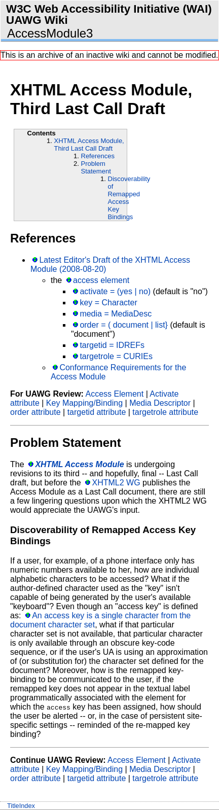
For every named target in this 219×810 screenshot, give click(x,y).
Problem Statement (96, 167)
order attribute (35, 412)
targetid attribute (96, 412)
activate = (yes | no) (115, 291)
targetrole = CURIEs (116, 356)
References (98, 156)
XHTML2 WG (116, 482)
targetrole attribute (165, 412)
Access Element (114, 394)
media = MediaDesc (116, 313)
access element (101, 280)
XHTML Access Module (79, 464)
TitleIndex (21, 805)
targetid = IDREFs (112, 345)
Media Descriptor (160, 403)
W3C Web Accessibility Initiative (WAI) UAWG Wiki (109, 14)
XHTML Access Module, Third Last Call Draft (89, 144)
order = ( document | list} (124, 325)
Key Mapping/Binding (84, 403)
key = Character (108, 302)
